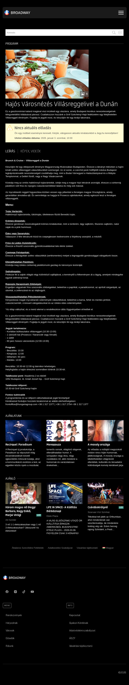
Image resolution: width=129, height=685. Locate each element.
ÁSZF (72, 638)
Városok (10, 630)
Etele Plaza (52, 516)
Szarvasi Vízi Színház (99, 512)
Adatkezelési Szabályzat (60, 548)
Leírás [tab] (10, 151)
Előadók (10, 638)
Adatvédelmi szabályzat (82, 630)
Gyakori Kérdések (78, 623)
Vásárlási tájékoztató (87, 548)
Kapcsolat (74, 615)
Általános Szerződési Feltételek (28, 548)
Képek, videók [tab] (31, 151)
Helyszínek (12, 623)
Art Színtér (10, 520)
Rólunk (9, 646)
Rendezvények (14, 615)
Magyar (108, 548)
